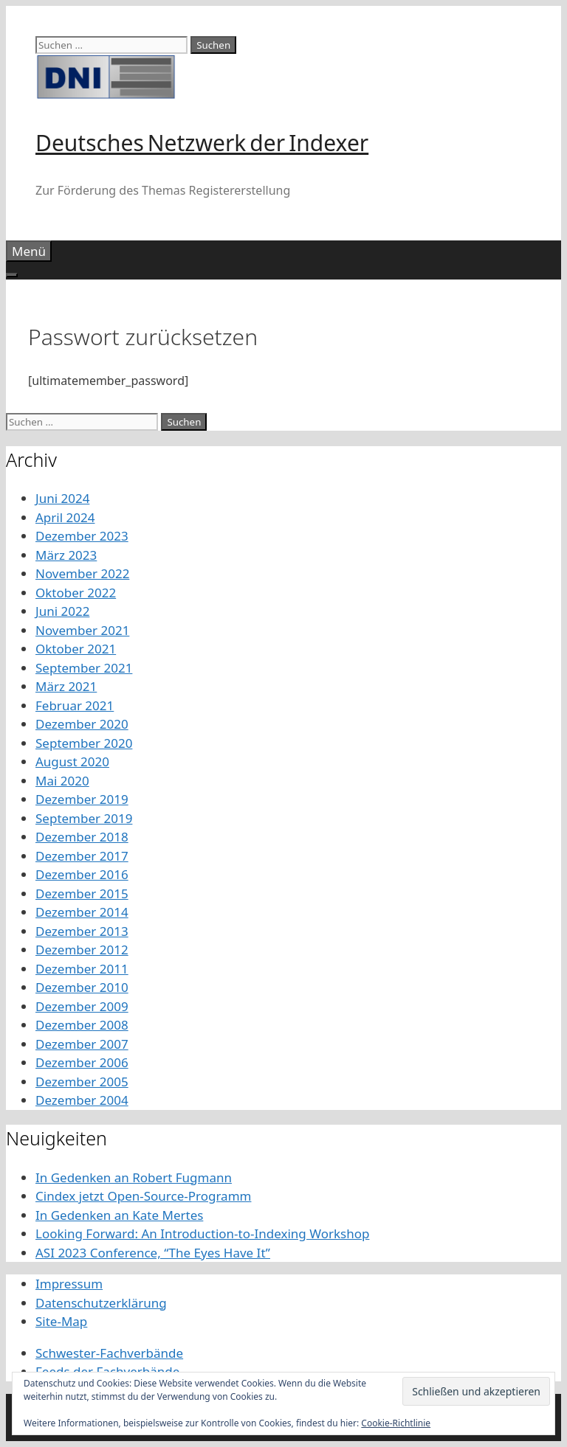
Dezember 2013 (81, 931)
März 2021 (66, 686)
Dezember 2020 (81, 723)
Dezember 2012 (81, 949)
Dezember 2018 (81, 836)
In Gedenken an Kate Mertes (119, 1215)
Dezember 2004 (81, 1100)
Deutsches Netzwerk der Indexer (201, 143)
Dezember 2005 (81, 1081)
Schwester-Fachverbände (109, 1352)
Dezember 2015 (81, 893)
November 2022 (82, 573)
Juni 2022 (62, 611)
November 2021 (82, 630)
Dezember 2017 (81, 855)
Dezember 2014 (81, 911)
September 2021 (83, 667)
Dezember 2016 (81, 874)
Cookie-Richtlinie (395, 1423)
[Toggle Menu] (12, 275)
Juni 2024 (62, 498)
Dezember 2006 (81, 1062)
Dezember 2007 (81, 1043)
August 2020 (72, 761)
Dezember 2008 (81, 1024)
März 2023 (66, 554)
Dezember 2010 (81, 987)
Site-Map (61, 1321)
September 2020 (83, 743)
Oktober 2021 (75, 648)
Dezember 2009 (81, 1006)
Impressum (69, 1283)
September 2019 (83, 818)
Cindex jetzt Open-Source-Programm (143, 1195)
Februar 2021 (74, 705)
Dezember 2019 (81, 799)
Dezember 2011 (81, 968)
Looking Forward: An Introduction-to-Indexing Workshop (202, 1233)
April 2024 (64, 517)
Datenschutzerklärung (101, 1302)
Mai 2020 (62, 780)
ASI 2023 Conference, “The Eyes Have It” (152, 1252)
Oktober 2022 (75, 592)
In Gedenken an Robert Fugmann (133, 1177)
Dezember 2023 (81, 535)
